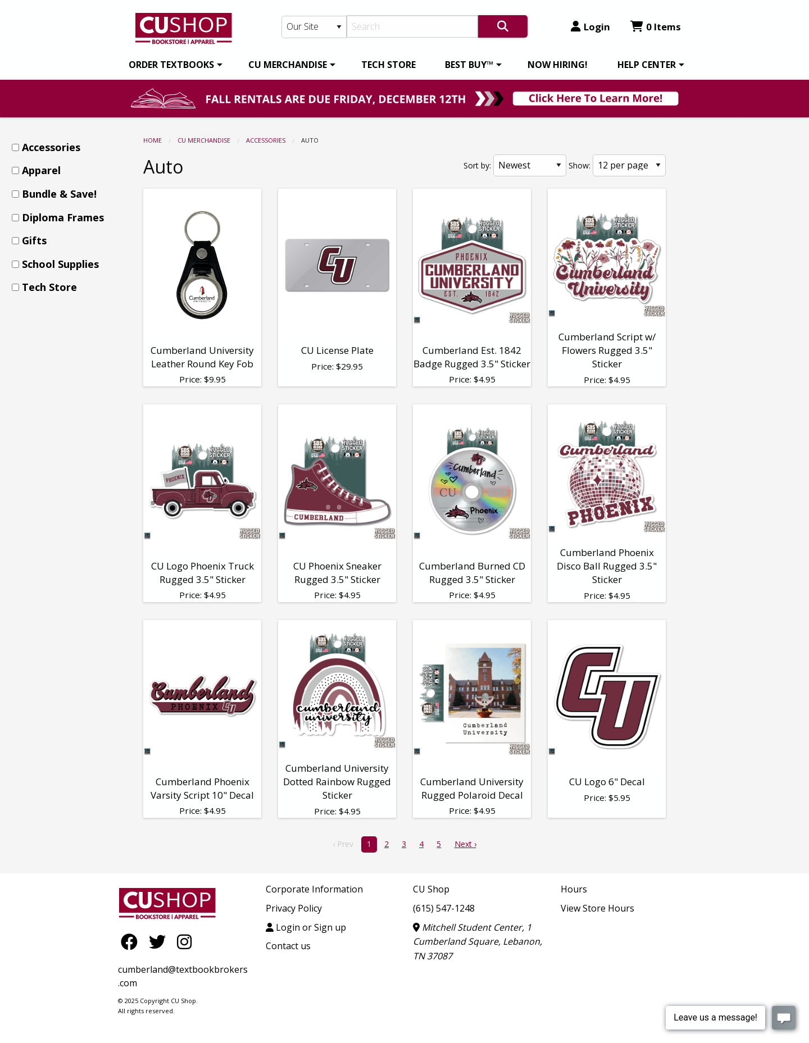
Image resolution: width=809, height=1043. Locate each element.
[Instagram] (184, 941)
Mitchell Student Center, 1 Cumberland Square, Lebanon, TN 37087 (477, 941)
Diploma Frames (63, 217)
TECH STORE (388, 64)
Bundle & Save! (59, 194)
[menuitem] (174, 64)
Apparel (41, 170)
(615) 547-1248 (444, 908)
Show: (579, 165)
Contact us (288, 946)
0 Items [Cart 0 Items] (655, 26)
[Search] (413, 26)
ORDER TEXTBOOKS (171, 64)
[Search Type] (314, 27)
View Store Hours (597, 908)
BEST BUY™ (469, 64)
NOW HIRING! (558, 64)
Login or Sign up (306, 927)
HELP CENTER (646, 64)
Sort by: (477, 165)
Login (590, 26)
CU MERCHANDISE (287, 64)
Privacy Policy (294, 908)
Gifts (34, 240)
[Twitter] (160, 941)
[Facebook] (132, 941)
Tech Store (49, 287)
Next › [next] (465, 844)
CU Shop (431, 889)
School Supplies (60, 264)
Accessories (265, 140)
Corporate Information (314, 889)
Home (152, 140)
